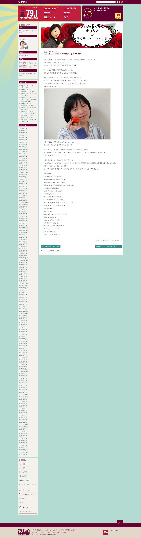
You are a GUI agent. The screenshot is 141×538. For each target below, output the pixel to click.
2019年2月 (22, 334)
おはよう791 (22, 468)
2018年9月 (22, 346)
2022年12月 (22, 228)
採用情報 (63, 532)
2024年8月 (22, 181)
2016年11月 (22, 397)
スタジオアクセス (47, 530)
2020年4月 (22, 302)
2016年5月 (22, 410)
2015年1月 (22, 447)
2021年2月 (22, 278)
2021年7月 (22, 267)
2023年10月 (22, 204)
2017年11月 (22, 369)
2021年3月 (22, 276)
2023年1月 (22, 225)
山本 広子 (21, 502)
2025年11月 (22, 147)
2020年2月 (22, 306)
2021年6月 (22, 269)
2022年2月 (22, 251)
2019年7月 (22, 322)
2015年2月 (22, 445)
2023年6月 (22, 214)
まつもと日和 (23, 472)
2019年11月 (22, 313)
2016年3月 (22, 415)
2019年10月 (22, 316)
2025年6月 (22, 158)
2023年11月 (22, 202)
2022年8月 (22, 237)
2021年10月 (22, 260)
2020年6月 (22, 297)
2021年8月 (22, 265)
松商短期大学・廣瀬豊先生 (51, 246)
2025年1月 (22, 170)
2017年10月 (22, 371)
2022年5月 (22, 244)
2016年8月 (22, 403)
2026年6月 (22, 130)
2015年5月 (22, 438)
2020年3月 (22, 304)
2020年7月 (22, 295)
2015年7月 (22, 433)
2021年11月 (22, 258)
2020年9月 (22, 290)
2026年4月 (22, 135)
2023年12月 (22, 200)
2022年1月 (22, 253)
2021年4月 (22, 274)
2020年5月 (22, 299)
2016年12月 (22, 394)
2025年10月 (22, 149)
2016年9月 (22, 401)
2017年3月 (22, 387)
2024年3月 (22, 193)
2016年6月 (22, 408)
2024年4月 (22, 191)
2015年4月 (22, 440)
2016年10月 (22, 399)
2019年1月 (22, 336)
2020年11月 (22, 285)
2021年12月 (22, 255)
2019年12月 (22, 311)
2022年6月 (22, 242)
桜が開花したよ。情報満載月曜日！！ (107, 246)
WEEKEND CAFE (24, 480)
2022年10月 (22, 232)
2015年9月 (22, 429)
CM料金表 (67, 530)
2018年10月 (22, 343)
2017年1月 (22, 392)
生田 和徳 (22, 39)
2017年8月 (22, 376)
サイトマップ (35, 532)
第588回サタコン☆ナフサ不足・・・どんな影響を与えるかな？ (28, 99)
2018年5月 (22, 355)
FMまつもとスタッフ (25, 511)
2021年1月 (22, 281)
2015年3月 (22, 443)
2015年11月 (22, 424)
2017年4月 (22, 385)
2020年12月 (22, 283)
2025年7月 (22, 156)
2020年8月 (22, 292)
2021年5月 (22, 272)
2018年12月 (22, 339)
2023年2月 (22, 223)
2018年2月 (22, 362)
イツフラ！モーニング (25, 490)
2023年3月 (22, 221)
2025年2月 (22, 167)
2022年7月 (22, 239)
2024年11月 (22, 174)
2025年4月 (22, 163)
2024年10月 (22, 177)
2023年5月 (22, 216)
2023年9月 (22, 207)
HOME (34, 530)
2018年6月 (22, 353)
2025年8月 (22, 154)
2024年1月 (22, 198)
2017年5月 (22, 383)
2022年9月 (22, 235)
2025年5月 (22, 161)
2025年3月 (22, 165)
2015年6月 (22, 436)
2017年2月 (22, 390)
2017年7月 (22, 378)
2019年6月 (22, 325)
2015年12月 (22, 422)
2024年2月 (22, 195)
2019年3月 (22, 332)
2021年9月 (22, 262)
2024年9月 (22, 179)
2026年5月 (22, 133)
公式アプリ (74, 530)
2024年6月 (22, 186)
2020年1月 (22, 309)
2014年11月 (22, 452)
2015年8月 (22, 431)
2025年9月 (22, 151)
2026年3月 (22, 137)
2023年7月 (22, 211)
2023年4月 (22, 218)
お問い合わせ (57, 532)
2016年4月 (22, 413)
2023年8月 (22, 209)
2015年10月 (22, 427)
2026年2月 (22, 140)
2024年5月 (22, 188)
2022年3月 (22, 248)
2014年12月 (22, 450)
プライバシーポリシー (46, 532)
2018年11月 (22, 341)
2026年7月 (22, 128)
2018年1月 (22, 364)
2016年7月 (22, 406)
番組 (118, 240)
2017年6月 (22, 380)
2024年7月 (22, 184)
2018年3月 (22, 360)
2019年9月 (22, 318)
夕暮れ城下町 (23, 476)
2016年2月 (22, 417)
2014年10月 (22, 454)
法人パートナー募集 (58, 530)
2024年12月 (22, 172)
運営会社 (39, 530)
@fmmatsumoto (113, 530)
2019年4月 (22, 329)
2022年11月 (22, 230)
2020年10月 (22, 288)
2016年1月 (22, 420)
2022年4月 (22, 246)
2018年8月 (22, 348)
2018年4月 (22, 357)
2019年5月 (22, 327)
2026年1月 (22, 142)
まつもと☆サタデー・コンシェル (106, 240)
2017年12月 (22, 366)
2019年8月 (22, 320)
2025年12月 (22, 144)
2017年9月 (22, 373)
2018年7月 (22, 350)
